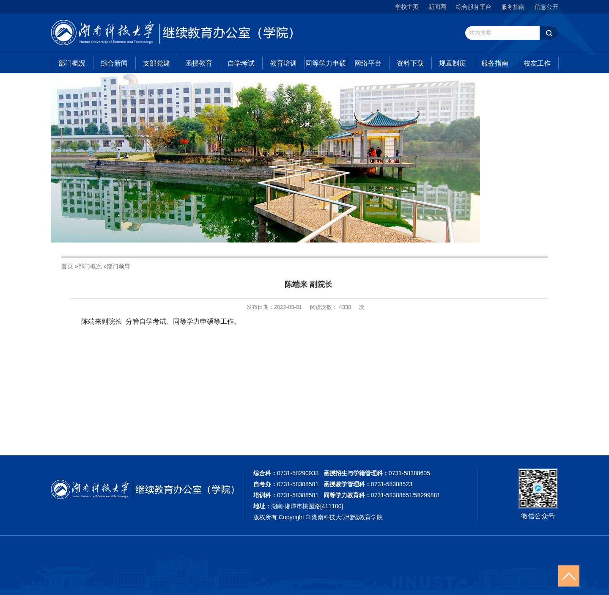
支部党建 (156, 63)
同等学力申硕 (325, 63)
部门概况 (71, 63)
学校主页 (407, 6)
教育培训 (283, 63)
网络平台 (367, 63)
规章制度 (452, 63)
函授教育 (198, 63)
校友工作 (537, 63)
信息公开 (546, 6)
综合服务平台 (473, 6)
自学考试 (241, 63)
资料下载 (410, 63)
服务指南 (513, 6)
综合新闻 (114, 63)
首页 (67, 266)
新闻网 (437, 6)
